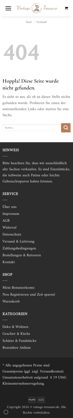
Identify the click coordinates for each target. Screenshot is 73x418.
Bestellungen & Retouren (21, 255)
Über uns (9, 207)
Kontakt (8, 262)
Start (29, 22)
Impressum (10, 214)
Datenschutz (11, 234)
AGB (6, 220)
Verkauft (41, 22)
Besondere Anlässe (16, 347)
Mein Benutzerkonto (18, 287)
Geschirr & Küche (16, 334)
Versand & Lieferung (18, 241)
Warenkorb (11, 301)
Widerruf (9, 227)
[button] (8, 8)
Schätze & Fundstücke (19, 341)
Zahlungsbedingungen (19, 248)
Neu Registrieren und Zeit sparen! (28, 294)
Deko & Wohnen (15, 327)
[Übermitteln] (66, 127)
